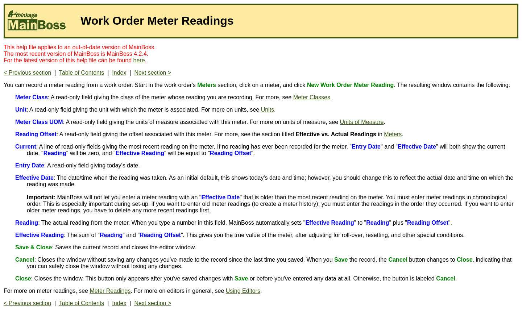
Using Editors (243, 291)
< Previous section (27, 73)
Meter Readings (110, 291)
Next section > (152, 73)
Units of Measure (362, 122)
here (139, 60)
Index (119, 73)
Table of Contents (81, 73)
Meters (393, 134)
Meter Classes (311, 97)
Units (267, 110)
